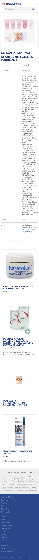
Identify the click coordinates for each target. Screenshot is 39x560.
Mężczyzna (4, 538)
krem (24, 220)
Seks (2, 541)
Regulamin (4, 545)
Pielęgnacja (5, 506)
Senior (3, 532)
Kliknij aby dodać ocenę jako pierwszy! (29, 229)
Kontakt (3, 548)
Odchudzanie (5, 500)
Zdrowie (3, 520)
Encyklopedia (5, 512)
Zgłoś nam (28, 472)
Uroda (3, 517)
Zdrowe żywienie (6, 526)
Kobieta (3, 535)
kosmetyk (25, 65)
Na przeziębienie (7, 497)
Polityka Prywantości (8, 551)
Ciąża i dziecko (6, 509)
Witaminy (4, 503)
